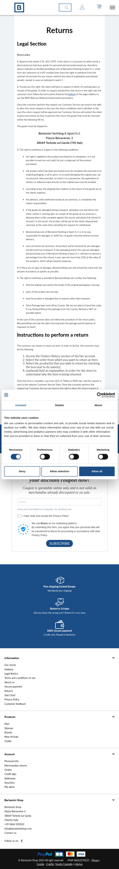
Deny (22, 471)
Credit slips (10, 774)
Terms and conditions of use (19, 678)
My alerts (9, 787)
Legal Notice (11, 673)
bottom (72, 94)
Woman (8, 728)
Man (6, 723)
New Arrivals (11, 736)
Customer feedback (15, 704)
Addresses (9, 778)
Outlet (7, 741)
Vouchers (9, 782)
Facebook (22, 841)
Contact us (10, 833)
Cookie (40, 864)
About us (9, 682)
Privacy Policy (11, 699)
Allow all (97, 471)
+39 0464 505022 (14, 824)
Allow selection (59, 471)
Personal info (11, 761)
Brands (8, 732)
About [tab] (98, 405)
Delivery (8, 669)
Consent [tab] (20, 405)
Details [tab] (59, 405)
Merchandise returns (15, 765)
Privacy (95, 860)
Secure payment (13, 686)
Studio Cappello (64, 864)
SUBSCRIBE (59, 543)
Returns (8, 691)
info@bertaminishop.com (18, 828)
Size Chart (9, 695)
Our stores (10, 665)
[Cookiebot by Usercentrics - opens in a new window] (99, 395)
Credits (50, 864)
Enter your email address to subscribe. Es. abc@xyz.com (45, 509)
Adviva (78, 864)
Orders (8, 769)
